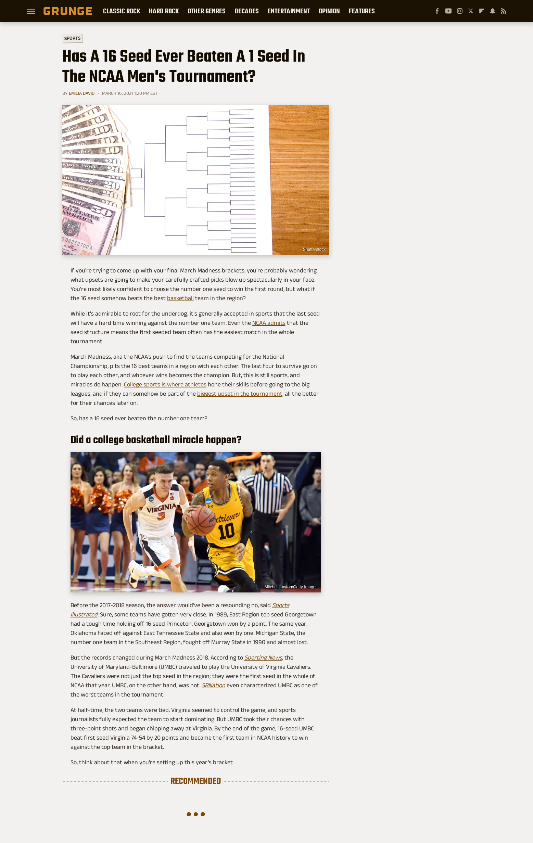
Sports (72, 38)
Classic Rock (121, 11)
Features (362, 11)
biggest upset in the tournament (239, 393)
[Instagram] (459, 11)
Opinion (329, 11)
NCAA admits (268, 322)
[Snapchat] (492, 11)
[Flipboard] (481, 11)
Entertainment (289, 11)
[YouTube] (448, 11)
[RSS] (503, 11)
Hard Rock (164, 11)
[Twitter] (470, 11)
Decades (246, 11)
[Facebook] (437, 11)
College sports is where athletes (165, 384)
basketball (180, 298)
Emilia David (81, 93)
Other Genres (207, 11)
